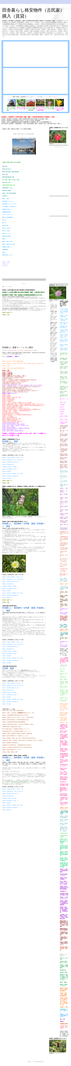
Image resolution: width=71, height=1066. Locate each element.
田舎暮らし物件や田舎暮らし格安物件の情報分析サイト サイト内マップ (53, 307)
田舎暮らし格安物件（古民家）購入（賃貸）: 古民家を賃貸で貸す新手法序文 (18, 738)
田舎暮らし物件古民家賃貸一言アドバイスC (11, 749)
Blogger (41, 1061)
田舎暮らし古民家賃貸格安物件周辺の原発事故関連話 (13, 722)
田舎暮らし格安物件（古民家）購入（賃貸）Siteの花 (53, 339)
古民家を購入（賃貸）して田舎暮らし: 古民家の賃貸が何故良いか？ (17, 410)
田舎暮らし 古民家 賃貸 (7, 401)
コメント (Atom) (8, 286)
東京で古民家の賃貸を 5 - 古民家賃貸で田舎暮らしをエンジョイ (16, 728)
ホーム (24, 283)
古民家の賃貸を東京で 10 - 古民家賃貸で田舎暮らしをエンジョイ (16, 731)
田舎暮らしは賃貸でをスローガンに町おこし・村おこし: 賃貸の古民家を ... (18, 717)
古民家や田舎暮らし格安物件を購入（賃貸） (11, 726)
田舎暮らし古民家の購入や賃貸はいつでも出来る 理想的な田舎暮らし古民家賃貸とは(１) (21, 409)
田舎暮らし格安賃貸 (6, 371)
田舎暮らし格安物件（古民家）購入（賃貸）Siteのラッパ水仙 (53, 318)
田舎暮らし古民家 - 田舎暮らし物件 (10, 752)
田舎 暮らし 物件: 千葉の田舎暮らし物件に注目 (12, 421)
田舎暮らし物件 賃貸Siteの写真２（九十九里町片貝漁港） (54, 359)
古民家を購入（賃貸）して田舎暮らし (10, 412)
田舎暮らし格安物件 (6, 395)
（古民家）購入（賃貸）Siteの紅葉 (53, 334)
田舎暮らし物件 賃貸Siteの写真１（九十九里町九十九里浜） (54, 354)
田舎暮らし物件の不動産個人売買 (9, 417)
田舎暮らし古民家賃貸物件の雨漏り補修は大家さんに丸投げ (15, 715)
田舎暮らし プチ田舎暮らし (8, 416)
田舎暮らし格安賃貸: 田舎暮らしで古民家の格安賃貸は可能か (15, 719)
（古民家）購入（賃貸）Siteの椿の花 (53, 329)
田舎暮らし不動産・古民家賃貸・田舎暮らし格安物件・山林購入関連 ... (17, 733)
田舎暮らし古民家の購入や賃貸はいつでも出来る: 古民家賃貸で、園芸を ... (18, 724)
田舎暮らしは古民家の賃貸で (8, 400)
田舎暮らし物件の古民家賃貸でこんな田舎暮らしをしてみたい (15, 408)
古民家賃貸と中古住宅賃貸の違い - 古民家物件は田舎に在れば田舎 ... (17, 745)
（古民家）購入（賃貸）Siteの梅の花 (53, 324)
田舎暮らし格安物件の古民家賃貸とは (10, 420)
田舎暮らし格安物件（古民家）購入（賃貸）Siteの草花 (53, 344)
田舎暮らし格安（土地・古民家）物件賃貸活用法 (12, 710)
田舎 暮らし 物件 (5, 394)
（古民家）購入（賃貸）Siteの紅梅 (53, 313)
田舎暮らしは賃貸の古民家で (8, 398)
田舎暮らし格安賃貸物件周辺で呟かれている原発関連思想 (14, 381)
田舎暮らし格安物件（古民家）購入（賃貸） (11, 397)
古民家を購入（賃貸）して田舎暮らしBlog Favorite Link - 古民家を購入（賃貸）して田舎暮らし (22, 740)
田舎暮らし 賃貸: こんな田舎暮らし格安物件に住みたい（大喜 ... (18, 712)
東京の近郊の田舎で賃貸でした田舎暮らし (11, 413)
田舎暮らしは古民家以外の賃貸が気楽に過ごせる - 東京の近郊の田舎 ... (17, 747)
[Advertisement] (35, 53)
